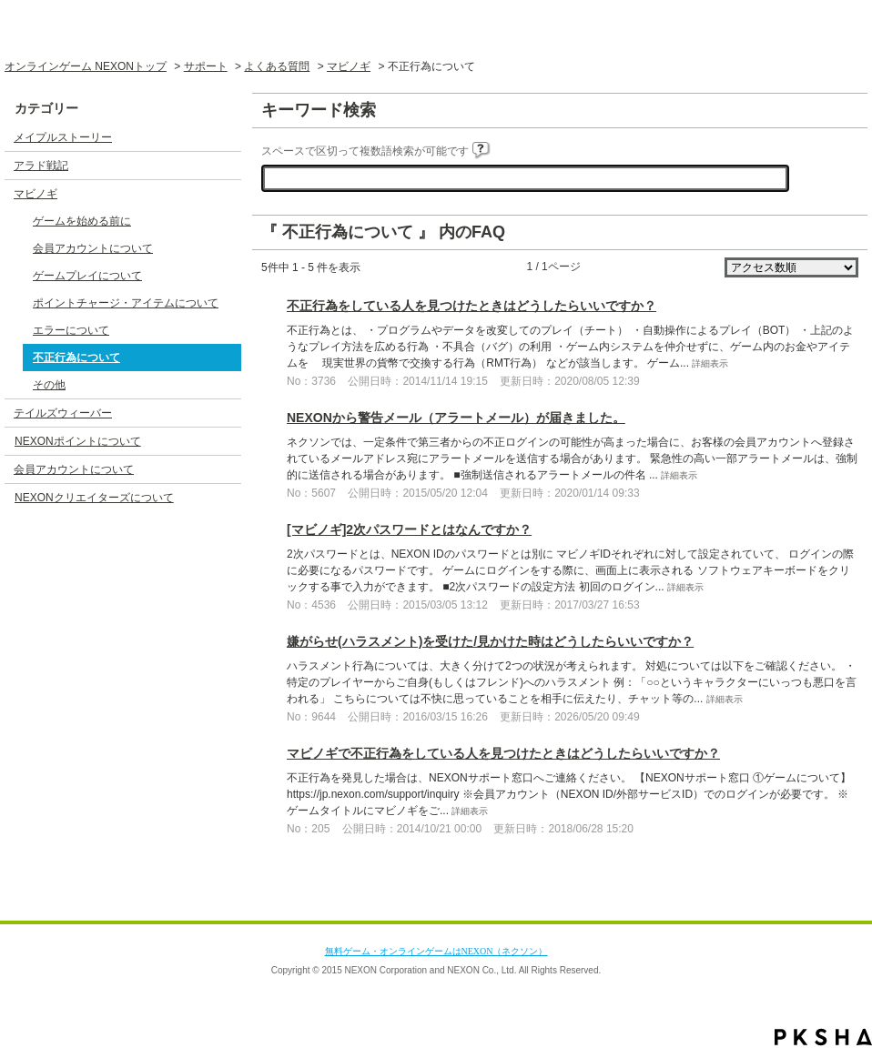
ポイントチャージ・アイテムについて (125, 303)
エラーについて (71, 330)
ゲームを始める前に (82, 221)
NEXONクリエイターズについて (94, 497)
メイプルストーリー (63, 137)
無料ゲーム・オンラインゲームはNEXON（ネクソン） (436, 951)
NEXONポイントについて (78, 441)
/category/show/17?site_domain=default (226, 469)
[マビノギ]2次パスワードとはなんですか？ (409, 529)
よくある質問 (276, 66)
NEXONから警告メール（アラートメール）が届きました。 (456, 417)
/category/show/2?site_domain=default (226, 137)
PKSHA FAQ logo (823, 1037)
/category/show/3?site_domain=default (226, 165)
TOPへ (821, 903)
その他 (49, 384)
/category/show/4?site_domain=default (226, 194)
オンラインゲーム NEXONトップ (86, 66)
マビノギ (348, 66)
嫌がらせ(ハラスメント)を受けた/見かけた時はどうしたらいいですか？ (490, 641)
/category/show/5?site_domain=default (226, 413)
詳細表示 (710, 363)
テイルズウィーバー (63, 413)
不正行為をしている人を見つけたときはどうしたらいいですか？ (471, 305)
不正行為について (76, 357)
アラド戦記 (41, 165)
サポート (206, 66)
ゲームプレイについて (87, 275)
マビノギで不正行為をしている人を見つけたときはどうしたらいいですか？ (503, 753)
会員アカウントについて (93, 248)
